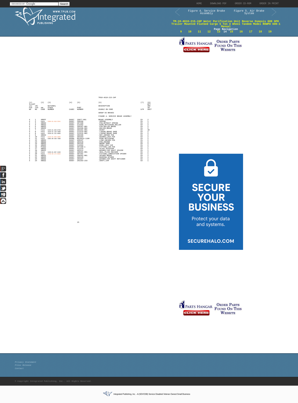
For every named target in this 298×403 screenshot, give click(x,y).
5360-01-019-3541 (54, 121)
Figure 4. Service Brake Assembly (206, 12)
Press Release (23, 365)
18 (260, 31)
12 (209, 31)
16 (241, 31)
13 (218, 31)
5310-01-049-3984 (54, 137)
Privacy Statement (25, 362)
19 (270, 31)
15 (231, 31)
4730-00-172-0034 (54, 154)
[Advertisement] (96, 63)
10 (189, 31)
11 (199, 31)
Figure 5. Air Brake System (249, 12)
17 (250, 31)
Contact (19, 368)
